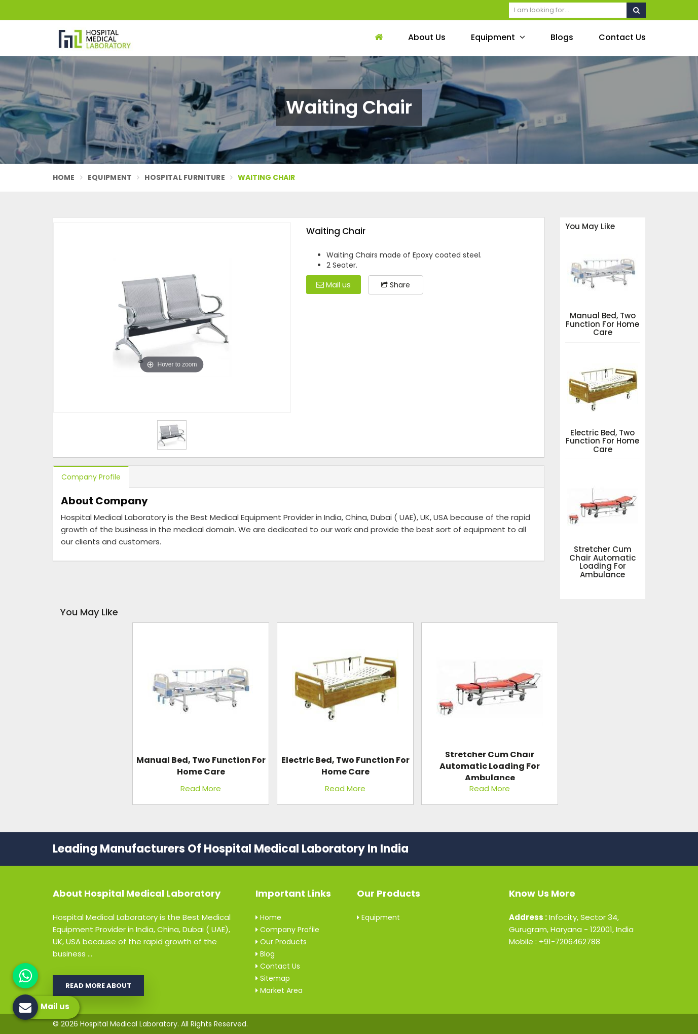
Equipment (498, 37)
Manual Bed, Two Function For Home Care (602, 324)
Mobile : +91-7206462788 (554, 941)
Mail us (333, 284)
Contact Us (622, 37)
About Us (427, 37)
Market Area (279, 990)
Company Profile (91, 477)
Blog (265, 954)
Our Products (281, 942)
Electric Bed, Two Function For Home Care (602, 441)
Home (64, 177)
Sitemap (272, 978)
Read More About (98, 985)
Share (395, 285)
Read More (200, 788)
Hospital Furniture (184, 177)
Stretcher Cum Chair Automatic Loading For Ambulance (602, 562)
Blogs (561, 37)
